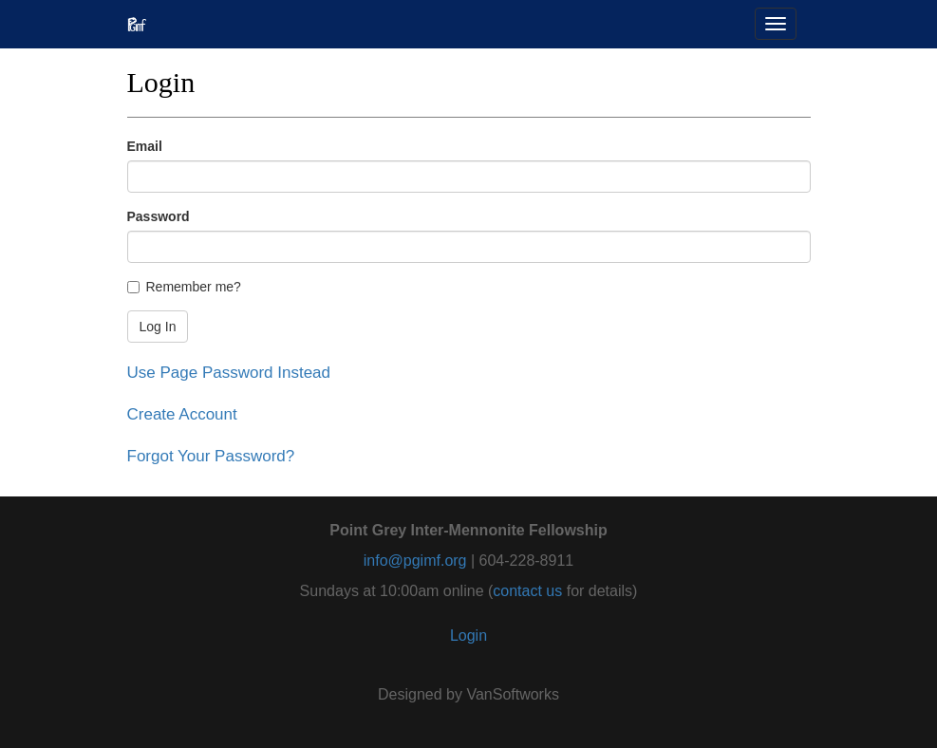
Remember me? (184, 286)
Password (158, 216)
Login (468, 635)
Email (144, 146)
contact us (527, 591)
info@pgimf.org (415, 560)
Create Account (182, 414)
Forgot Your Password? (211, 456)
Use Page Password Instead (229, 373)
